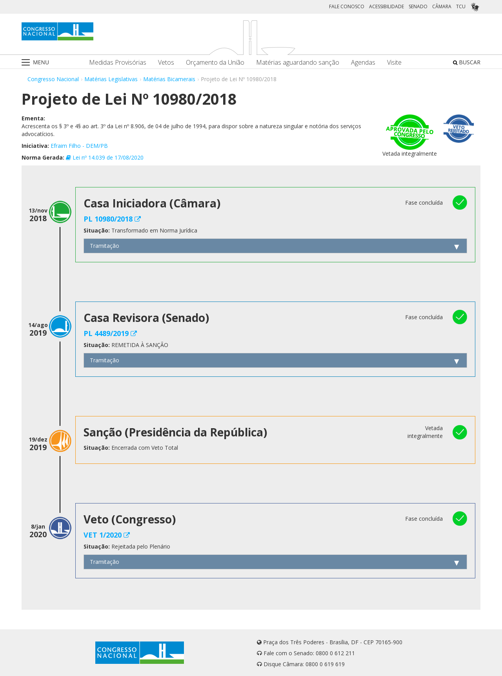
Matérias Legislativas (111, 79)
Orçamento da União (215, 62)
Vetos (166, 62)
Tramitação (104, 245)
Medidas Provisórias (117, 62)
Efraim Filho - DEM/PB (79, 145)
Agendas (363, 62)
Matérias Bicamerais (169, 79)
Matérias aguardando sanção (297, 62)
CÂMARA (441, 6)
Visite (394, 62)
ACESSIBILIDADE (386, 6)
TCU (461, 6)
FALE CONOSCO (346, 6)
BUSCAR (466, 62)
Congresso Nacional (53, 79)
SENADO (418, 6)
